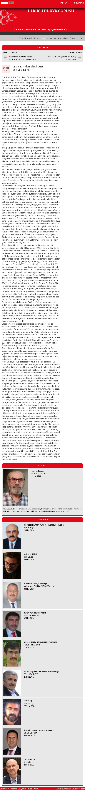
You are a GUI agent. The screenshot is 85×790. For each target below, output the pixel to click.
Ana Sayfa (64, 2)
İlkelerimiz (79, 2)
